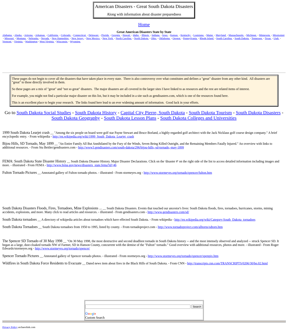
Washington (31, 41)
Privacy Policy (9, 327)
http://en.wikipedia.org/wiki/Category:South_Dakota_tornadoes (214, 219)
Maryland (221, 35)
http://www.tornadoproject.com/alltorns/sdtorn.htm (190, 227)
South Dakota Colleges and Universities (198, 117)
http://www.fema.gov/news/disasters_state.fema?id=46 (81, 165)
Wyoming (75, 41)
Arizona (28, 35)
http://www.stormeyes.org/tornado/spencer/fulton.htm (178, 172)
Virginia (18, 41)
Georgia (116, 35)
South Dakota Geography (75, 117)
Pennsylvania (190, 38)
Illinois (145, 35)
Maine (209, 35)
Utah (276, 38)
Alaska (18, 35)
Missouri (9, 38)
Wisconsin (62, 41)
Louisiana (198, 35)
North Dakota (141, 38)
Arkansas (40, 35)
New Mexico (93, 38)
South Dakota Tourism (210, 112)
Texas (268, 38)
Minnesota (265, 35)
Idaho (136, 35)
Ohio (154, 38)
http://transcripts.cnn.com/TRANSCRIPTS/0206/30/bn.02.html (227, 263)
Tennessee (257, 38)
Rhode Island (207, 38)
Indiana (156, 35)
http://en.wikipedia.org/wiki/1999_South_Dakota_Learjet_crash (93, 136)
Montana (21, 38)
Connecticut (79, 35)
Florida (105, 35)
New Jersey (77, 38)
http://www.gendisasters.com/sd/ (168, 212)
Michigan (251, 35)
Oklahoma (164, 38)
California (53, 35)
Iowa (165, 35)
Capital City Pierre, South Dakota (153, 112)
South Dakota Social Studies (43, 112)
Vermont (7, 41)
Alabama (7, 35)
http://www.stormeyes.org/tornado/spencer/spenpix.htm (183, 256)
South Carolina (224, 38)
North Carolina (124, 38)
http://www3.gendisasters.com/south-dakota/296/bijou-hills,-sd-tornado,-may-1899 (131, 147)
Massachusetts (236, 35)
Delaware (94, 35)
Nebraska (33, 38)
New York (107, 38)
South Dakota (242, 38)
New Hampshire (60, 38)
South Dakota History (95, 112)
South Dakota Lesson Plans (130, 117)
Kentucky (185, 35)
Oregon (177, 38)
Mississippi (278, 35)
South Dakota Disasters (258, 112)
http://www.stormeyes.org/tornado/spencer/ (62, 248)
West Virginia (47, 41)
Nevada (45, 38)
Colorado (66, 35)
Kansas (174, 35)
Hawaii (127, 35)
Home (144, 24)
